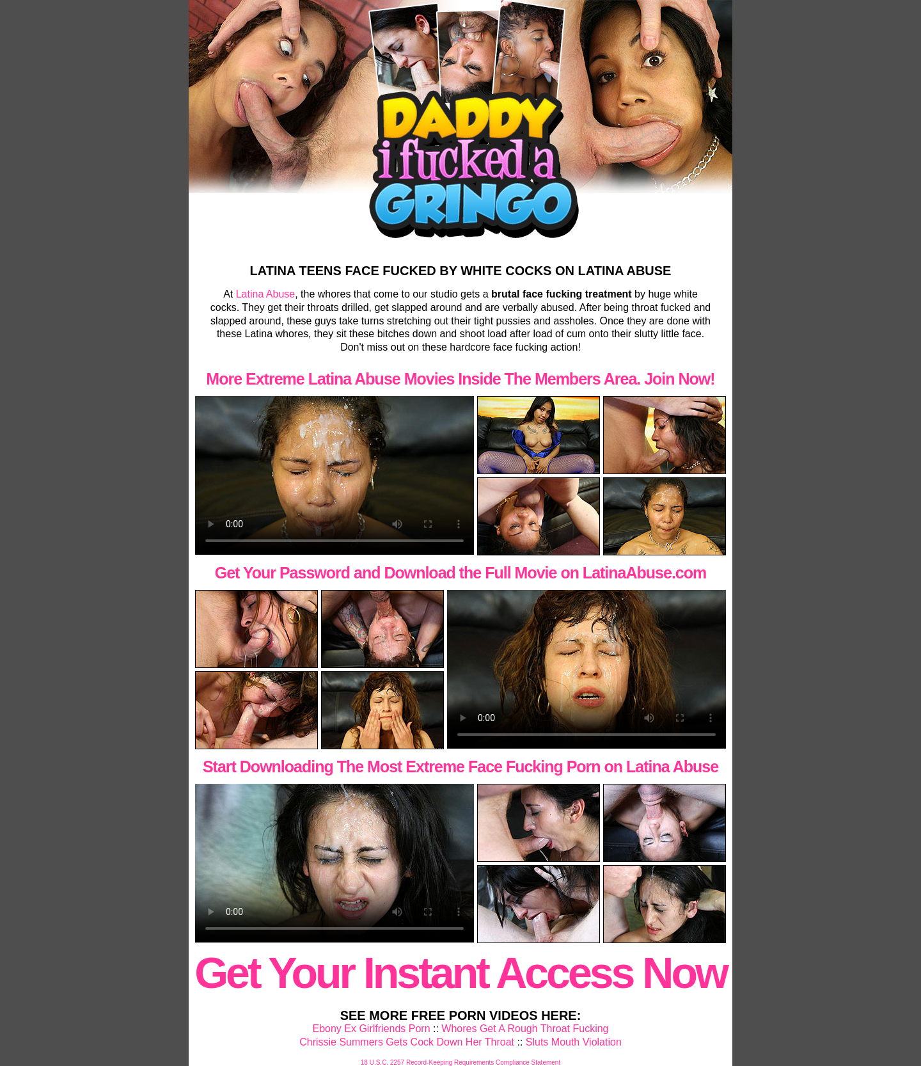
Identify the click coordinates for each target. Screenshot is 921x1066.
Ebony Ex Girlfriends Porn (371, 1028)
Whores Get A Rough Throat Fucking (524, 1028)
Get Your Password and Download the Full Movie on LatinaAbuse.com (461, 573)
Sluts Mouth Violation (574, 1042)
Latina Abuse (265, 294)
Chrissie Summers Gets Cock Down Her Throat (406, 1042)
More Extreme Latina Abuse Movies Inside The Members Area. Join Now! (460, 379)
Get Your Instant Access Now (460, 972)
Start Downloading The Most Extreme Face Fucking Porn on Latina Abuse (460, 767)
